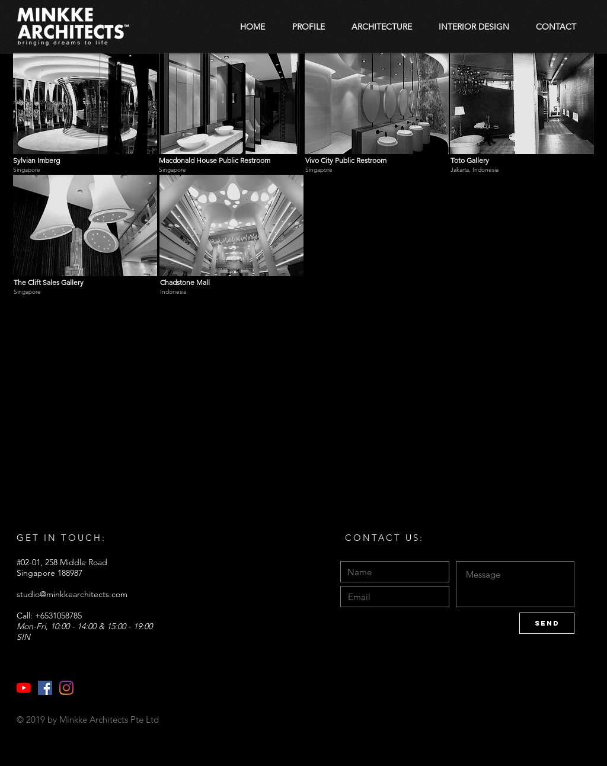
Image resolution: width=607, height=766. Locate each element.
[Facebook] (45, 688)
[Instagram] (66, 688)
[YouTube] (24, 688)
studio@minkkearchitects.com (72, 594)
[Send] (546, 623)
